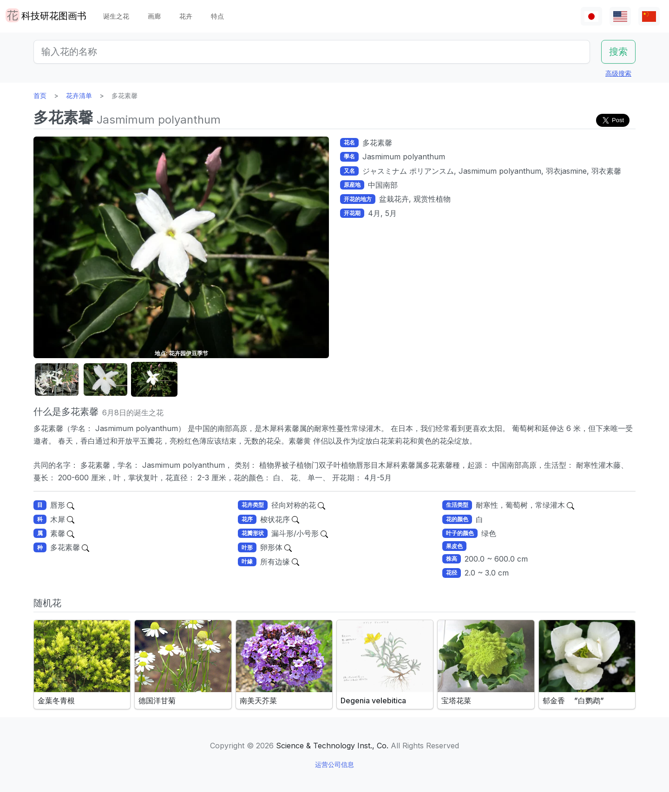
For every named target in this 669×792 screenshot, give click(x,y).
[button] (56, 380)
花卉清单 (79, 95)
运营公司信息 (334, 764)
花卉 (185, 16)
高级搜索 (618, 73)
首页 (39, 95)
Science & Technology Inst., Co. (332, 745)
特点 (217, 16)
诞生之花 (116, 16)
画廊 (154, 16)
